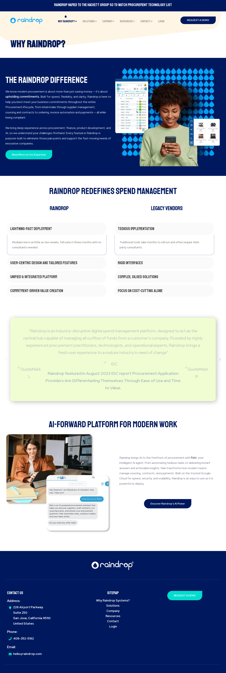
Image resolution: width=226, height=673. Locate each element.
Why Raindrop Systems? (113, 600)
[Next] (219, 359)
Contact (113, 621)
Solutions (113, 605)
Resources (113, 616)
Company (113, 611)
